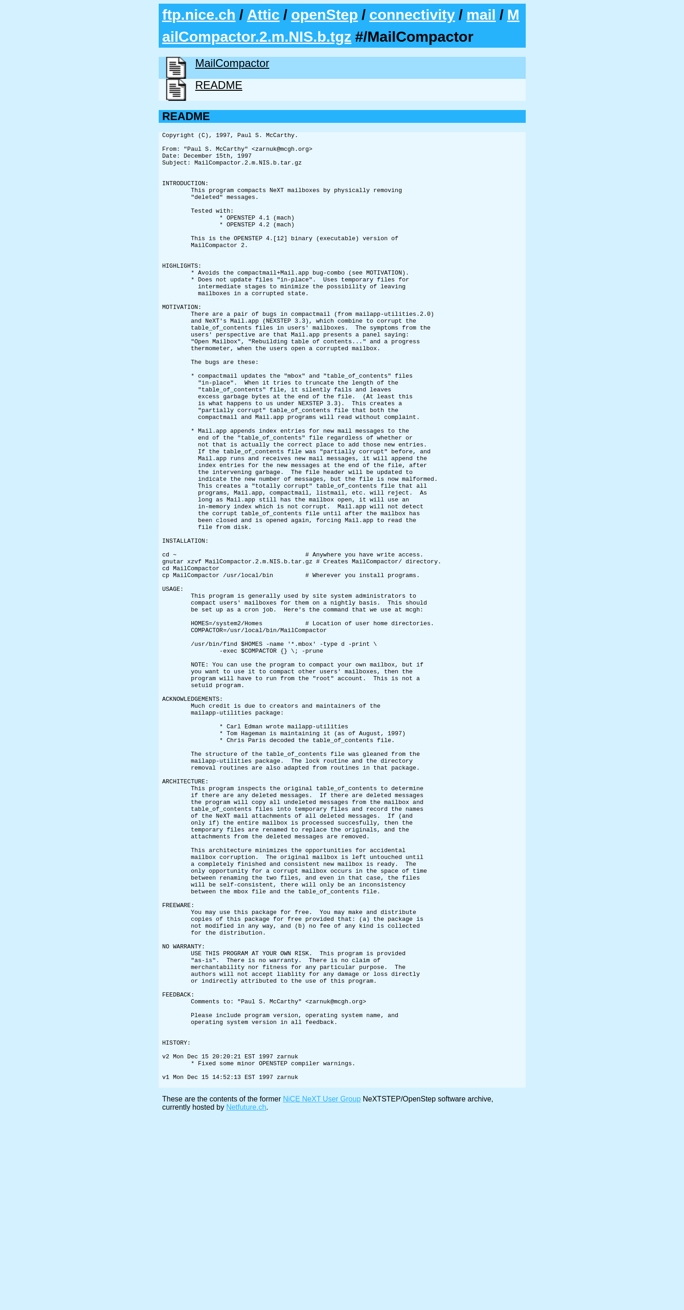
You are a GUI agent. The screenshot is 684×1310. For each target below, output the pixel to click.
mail (481, 14)
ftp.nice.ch (199, 14)
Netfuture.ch (246, 1298)
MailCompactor (232, 63)
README (219, 85)
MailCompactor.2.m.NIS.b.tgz (341, 25)
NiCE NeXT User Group (322, 1290)
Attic (263, 14)
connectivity (412, 14)
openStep (324, 14)
